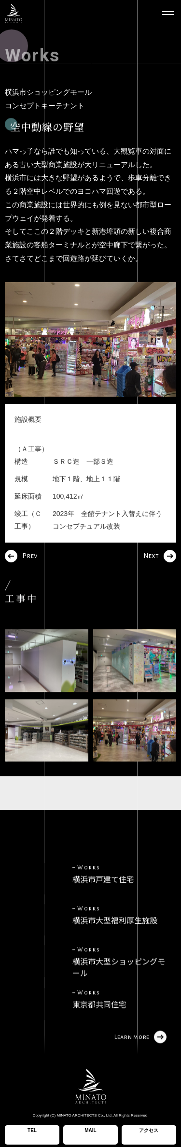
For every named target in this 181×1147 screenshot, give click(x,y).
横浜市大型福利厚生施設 (114, 935)
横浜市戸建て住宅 (103, 894)
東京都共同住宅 (99, 1019)
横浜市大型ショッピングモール (118, 982)
